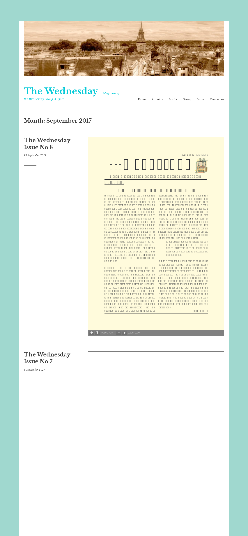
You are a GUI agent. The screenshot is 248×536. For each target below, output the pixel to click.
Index (201, 99)
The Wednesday (61, 91)
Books (173, 99)
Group (187, 99)
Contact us (217, 99)
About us (158, 99)
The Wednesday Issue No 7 (47, 358)
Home (142, 99)
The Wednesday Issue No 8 (47, 144)
